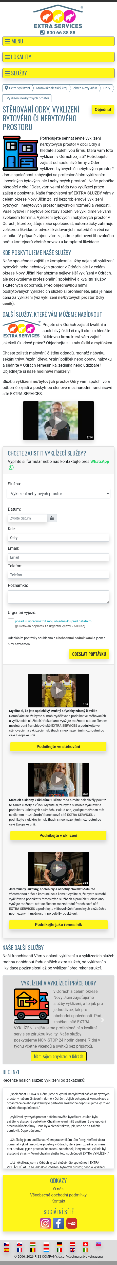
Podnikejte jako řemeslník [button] (58, 924)
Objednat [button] (103, 109)
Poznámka (17, 585)
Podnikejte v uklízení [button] (58, 835)
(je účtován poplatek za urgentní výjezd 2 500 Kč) (50, 626)
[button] (58, 41)
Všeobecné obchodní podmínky (58, 1195)
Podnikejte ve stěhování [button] (58, 746)
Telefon (14, 565)
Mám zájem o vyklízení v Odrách (58, 1056)
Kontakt (58, 1201)
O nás (58, 1189)
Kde (11, 528)
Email (13, 548)
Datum (14, 509)
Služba (14, 483)
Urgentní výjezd (21, 612)
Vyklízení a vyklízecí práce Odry (58, 983)
